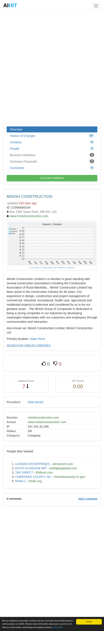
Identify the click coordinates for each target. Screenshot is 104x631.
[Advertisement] (52, 67)
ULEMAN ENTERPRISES (32, 464)
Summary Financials (52, 161)
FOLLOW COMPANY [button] (52, 178)
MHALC (20, 481)
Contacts (52, 142)
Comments (52, 168)
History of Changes (52, 136)
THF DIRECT (24, 472)
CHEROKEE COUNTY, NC (33, 476)
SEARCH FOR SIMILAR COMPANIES (28, 345)
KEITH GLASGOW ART (31, 468)
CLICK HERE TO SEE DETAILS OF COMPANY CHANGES (52, 268)
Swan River (37, 339)
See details (57, 627)
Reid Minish (35, 402)
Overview (16, 129)
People (52, 148)
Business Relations (52, 155)
